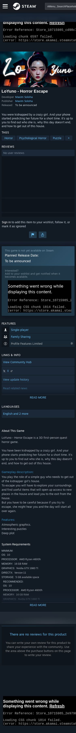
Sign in (6, 224)
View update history (16, 384)
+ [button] (69, 140)
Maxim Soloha (24, 99)
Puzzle (57, 140)
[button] (38, 155)
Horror (8, 140)
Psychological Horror (32, 140)
